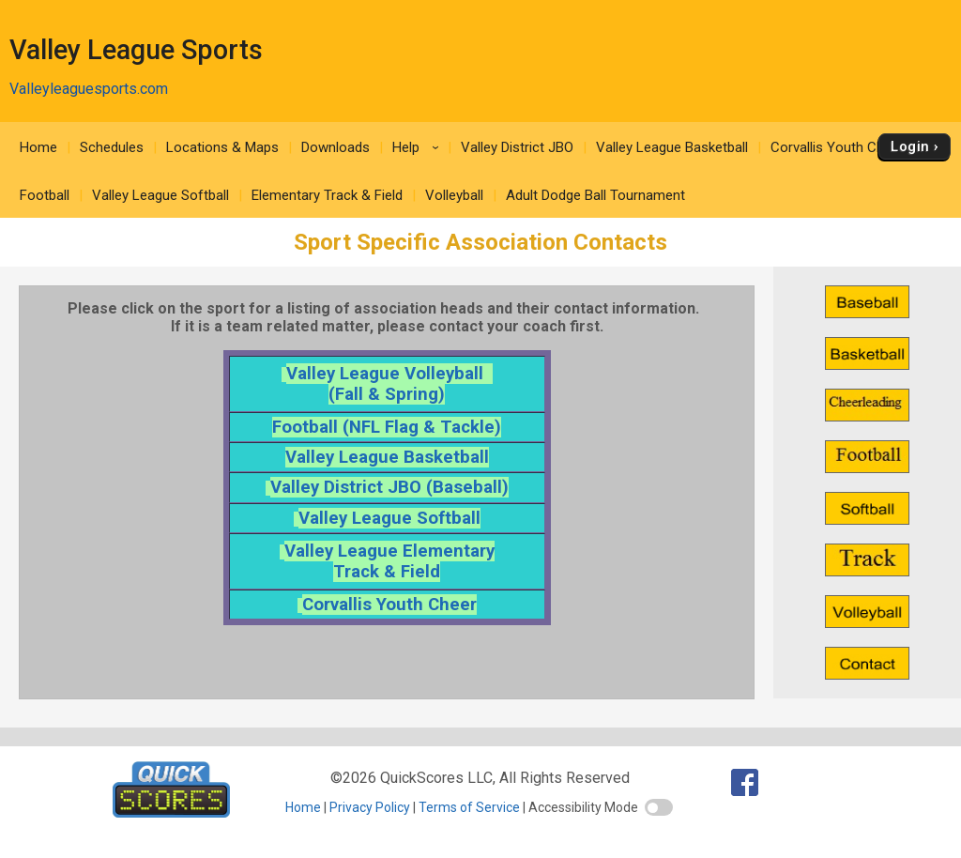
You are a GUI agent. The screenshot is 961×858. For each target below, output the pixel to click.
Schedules (112, 147)
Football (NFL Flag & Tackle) (386, 427)
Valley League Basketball (672, 147)
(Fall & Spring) (386, 394)
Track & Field (386, 571)
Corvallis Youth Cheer (837, 147)
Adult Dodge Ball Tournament (595, 195)
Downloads (335, 147)
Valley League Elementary (389, 551)
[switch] (659, 807)
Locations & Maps (222, 147)
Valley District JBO (517, 147)
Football (44, 195)
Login (910, 146)
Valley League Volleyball (389, 373)
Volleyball (454, 195)
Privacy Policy (369, 807)
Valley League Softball (160, 195)
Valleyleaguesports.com (88, 89)
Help (418, 147)
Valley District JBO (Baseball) (389, 487)
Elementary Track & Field (327, 195)
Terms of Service (469, 807)
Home (38, 147)
